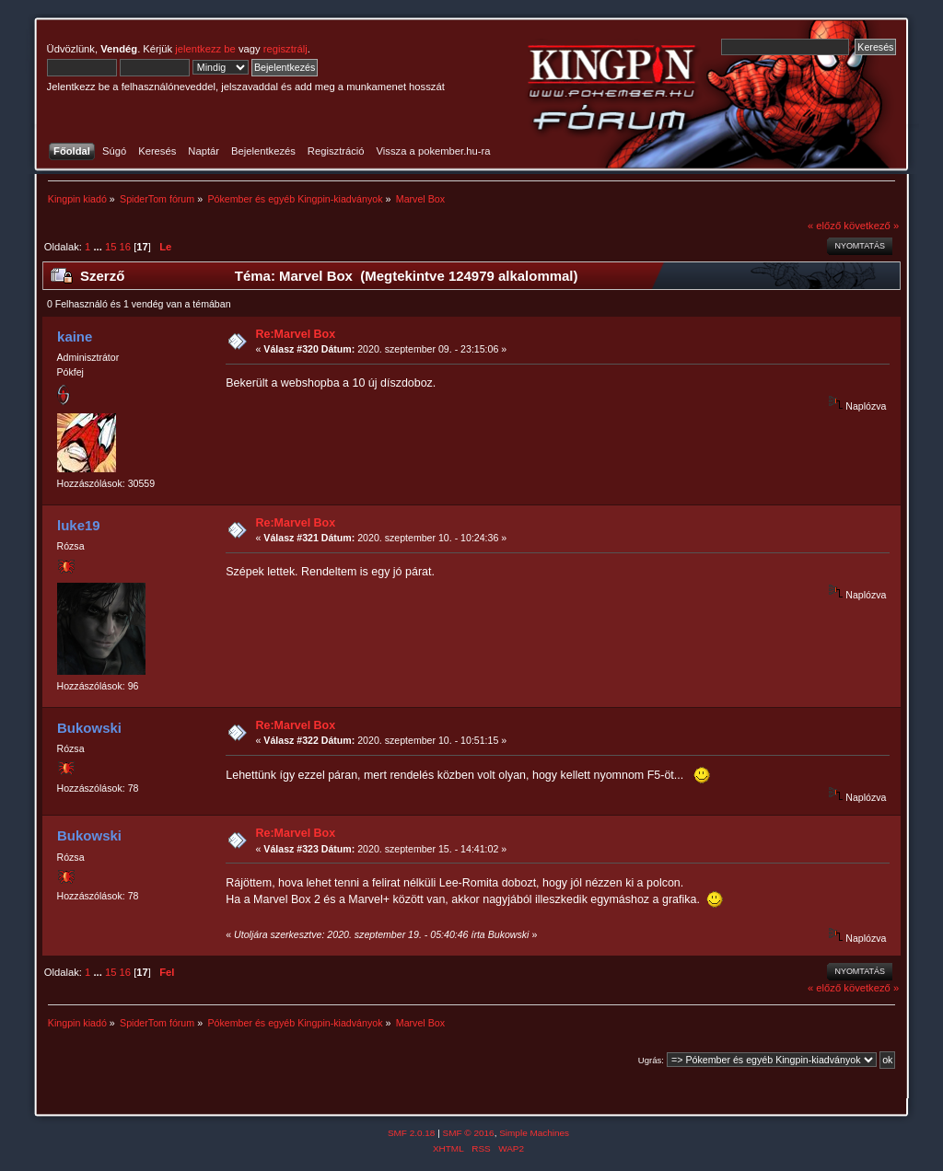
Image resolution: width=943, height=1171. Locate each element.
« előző (824, 225)
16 (125, 246)
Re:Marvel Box (296, 334)
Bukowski (89, 728)
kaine (74, 336)
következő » (871, 225)
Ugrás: (651, 1060)
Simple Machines (534, 1133)
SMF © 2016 (469, 1133)
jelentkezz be (205, 48)
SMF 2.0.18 (412, 1133)
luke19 (78, 525)
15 (110, 246)
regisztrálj (285, 48)
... (98, 246)
